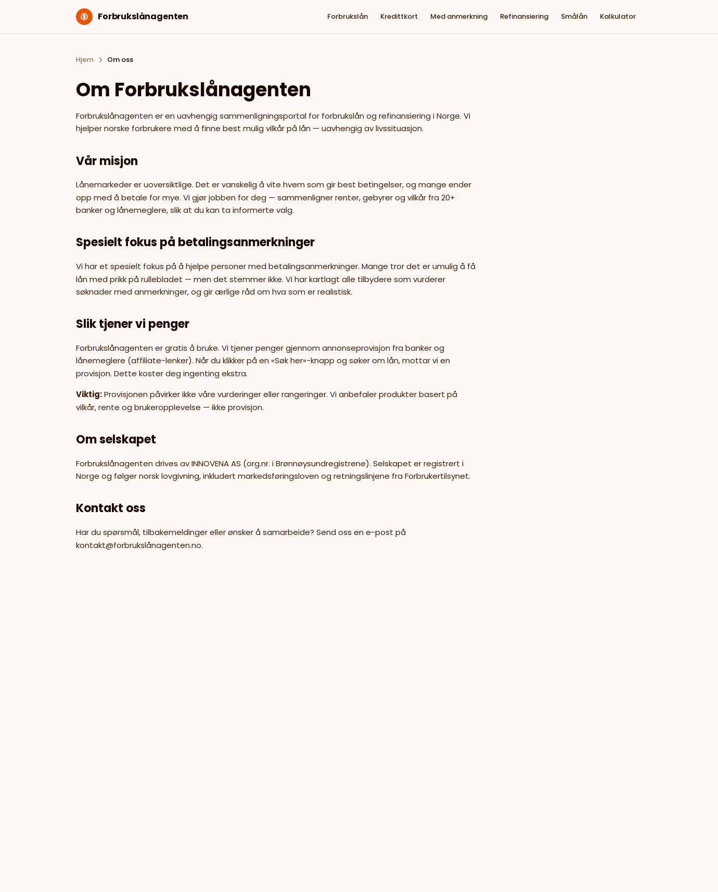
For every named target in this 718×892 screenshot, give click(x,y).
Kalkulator (618, 16)
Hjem (85, 60)
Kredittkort (399, 16)
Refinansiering (524, 16)
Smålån (574, 16)
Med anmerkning (459, 16)
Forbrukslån (347, 16)
